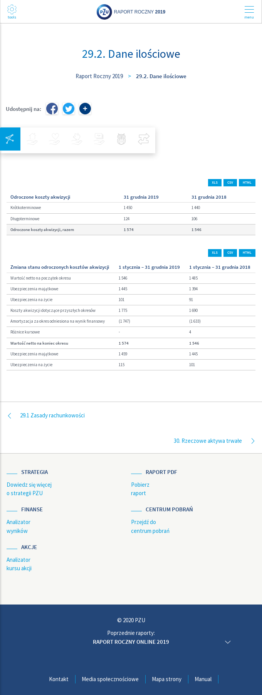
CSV (230, 182)
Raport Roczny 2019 (99, 76)
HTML (247, 182)
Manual (203, 679)
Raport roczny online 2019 (131, 641)
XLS (215, 182)
